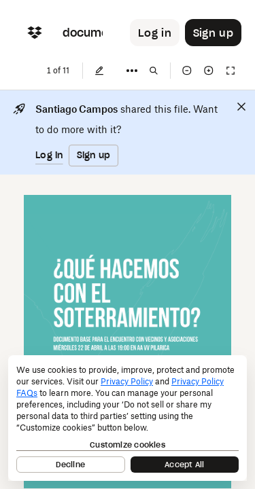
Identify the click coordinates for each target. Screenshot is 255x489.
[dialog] (127, 418)
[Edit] (99, 71)
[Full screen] (230, 71)
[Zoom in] (209, 71)
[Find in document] (154, 71)
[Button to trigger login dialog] (155, 32)
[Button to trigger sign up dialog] (213, 32)
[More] (132, 71)
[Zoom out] (187, 71)
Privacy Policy (127, 381)
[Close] (241, 106)
